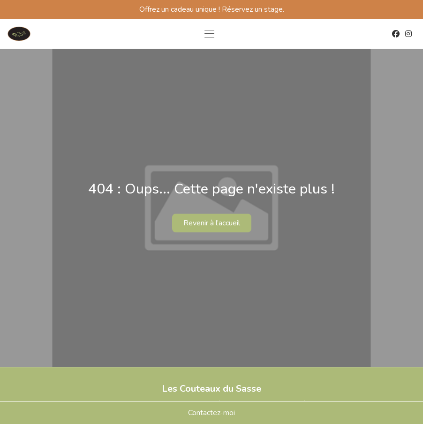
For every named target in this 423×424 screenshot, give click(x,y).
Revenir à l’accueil (211, 223)
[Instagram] (408, 33)
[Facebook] (396, 33)
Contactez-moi (211, 413)
